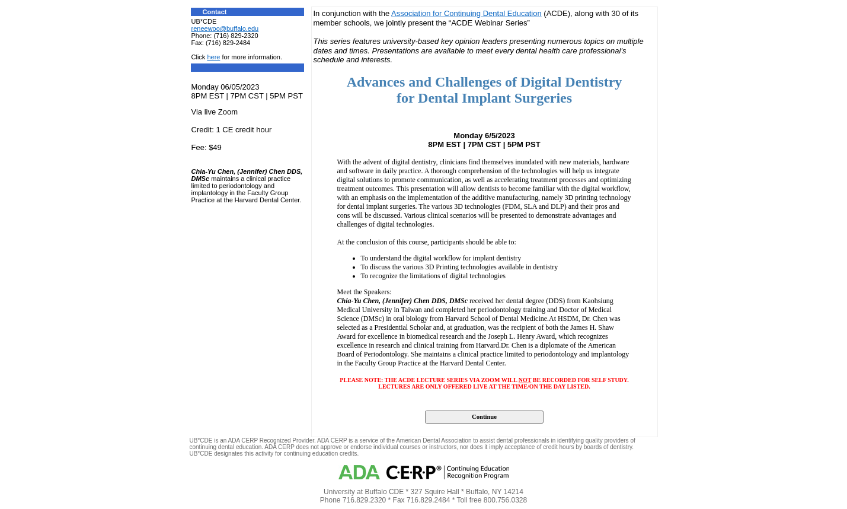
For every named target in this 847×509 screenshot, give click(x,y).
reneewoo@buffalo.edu (225, 28)
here (213, 57)
